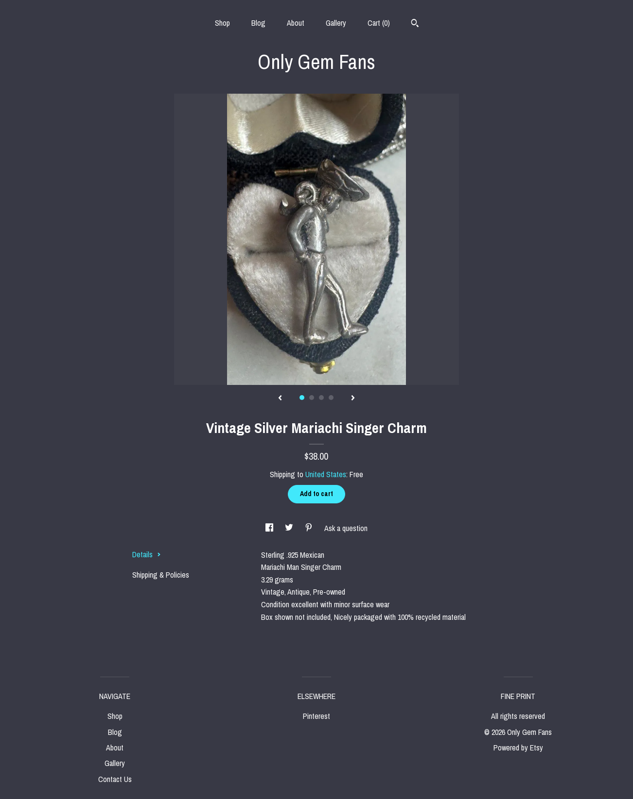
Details (146, 554)
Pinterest (316, 716)
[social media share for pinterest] (310, 528)
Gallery (336, 22)
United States (325, 474)
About (295, 22)
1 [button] (301, 397)
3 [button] (321, 397)
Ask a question (346, 528)
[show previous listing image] (280, 398)
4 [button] (331, 397)
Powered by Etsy (518, 747)
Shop (222, 22)
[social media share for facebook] (270, 528)
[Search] (415, 24)
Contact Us (115, 779)
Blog (258, 22)
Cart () (379, 22)
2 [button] (311, 397)
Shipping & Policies (160, 574)
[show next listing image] (353, 398)
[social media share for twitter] (290, 528)
